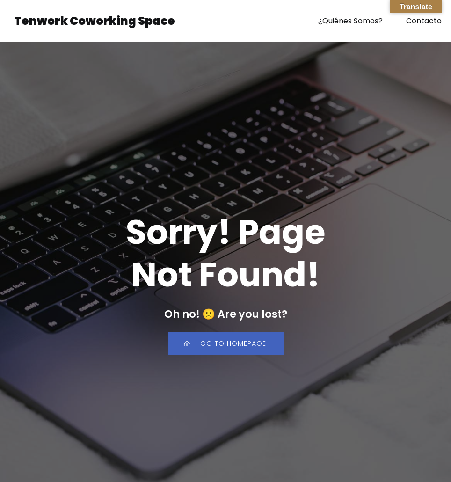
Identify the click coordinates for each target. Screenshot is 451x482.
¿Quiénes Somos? (350, 20)
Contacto (424, 20)
